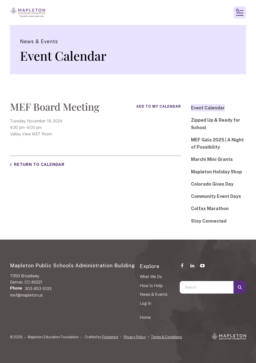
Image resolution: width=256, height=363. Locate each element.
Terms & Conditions (166, 337)
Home (145, 317)
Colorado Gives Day (212, 184)
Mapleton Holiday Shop (216, 171)
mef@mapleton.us (26, 295)
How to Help (151, 285)
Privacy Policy (135, 337)
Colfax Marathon (210, 208)
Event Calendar (208, 107)
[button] (240, 12)
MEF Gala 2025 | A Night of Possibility (217, 143)
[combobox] (207, 287)
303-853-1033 (38, 288)
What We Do (151, 276)
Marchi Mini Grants (212, 159)
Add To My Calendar (158, 106)
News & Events (154, 294)
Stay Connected (208, 221)
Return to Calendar (39, 164)
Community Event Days (216, 196)
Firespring (110, 337)
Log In (145, 303)
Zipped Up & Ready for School (215, 123)
